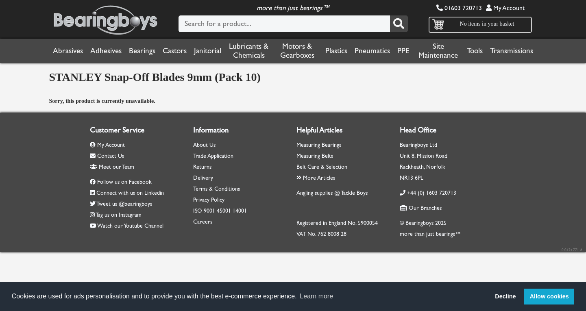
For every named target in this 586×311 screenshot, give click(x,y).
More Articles (315, 177)
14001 (240, 210)
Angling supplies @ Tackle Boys (332, 192)
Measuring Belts (314, 155)
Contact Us (107, 155)
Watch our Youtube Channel (130, 225)
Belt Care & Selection (321, 166)
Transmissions (511, 50)
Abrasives (68, 50)
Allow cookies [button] (549, 296)
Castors (175, 50)
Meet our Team (112, 166)
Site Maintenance (438, 51)
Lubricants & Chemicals (248, 51)
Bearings (142, 50)
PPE (403, 50)
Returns (202, 166)
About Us (204, 144)
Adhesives (106, 50)
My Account (505, 8)
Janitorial (207, 50)
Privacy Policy (208, 199)
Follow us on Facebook (124, 181)
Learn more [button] (316, 296)
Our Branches (421, 207)
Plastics (336, 50)
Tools (475, 50)
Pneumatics (372, 50)
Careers (202, 221)
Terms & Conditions (216, 188)
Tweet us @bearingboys (124, 203)
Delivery (203, 177)
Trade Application (213, 155)
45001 (224, 210)
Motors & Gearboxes (297, 51)
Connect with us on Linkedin (130, 192)
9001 (209, 210)
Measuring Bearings (318, 144)
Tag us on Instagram (119, 214)
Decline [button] (505, 296)
